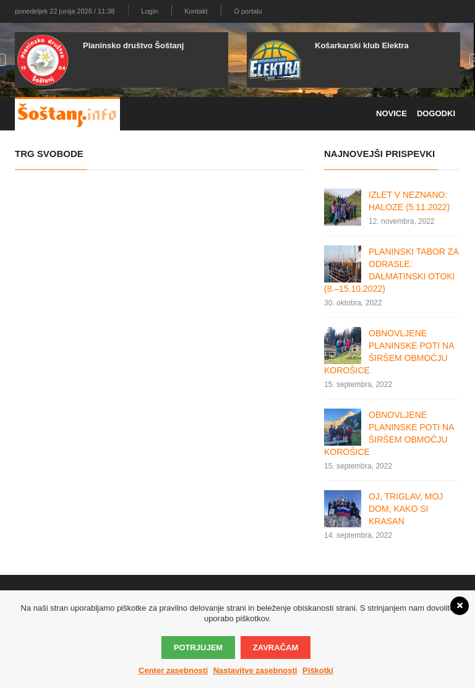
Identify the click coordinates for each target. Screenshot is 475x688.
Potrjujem (198, 647)
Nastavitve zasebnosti (255, 670)
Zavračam (275, 647)
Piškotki (317, 670)
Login (149, 11)
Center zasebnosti (173, 670)
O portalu (248, 11)
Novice (391, 113)
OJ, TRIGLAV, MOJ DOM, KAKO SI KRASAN (406, 508)
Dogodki (436, 113)
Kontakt (195, 11)
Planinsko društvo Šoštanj (133, 45)
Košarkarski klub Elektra (362, 45)
